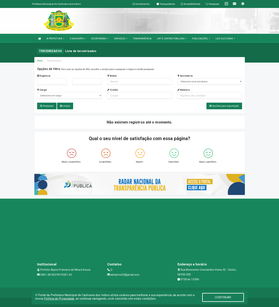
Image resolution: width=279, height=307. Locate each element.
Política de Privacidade (59, 298)
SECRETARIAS (99, 38)
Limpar (65, 105)
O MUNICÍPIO (78, 38)
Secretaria (185, 75)
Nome (112, 75)
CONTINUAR (223, 297)
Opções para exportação (224, 105)
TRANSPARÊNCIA (142, 38)
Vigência (44, 75)
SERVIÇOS (120, 38)
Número (183, 89)
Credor (112, 89)
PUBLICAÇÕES (201, 38)
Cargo (42, 89)
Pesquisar (47, 105)
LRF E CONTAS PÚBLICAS (171, 38)
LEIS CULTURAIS (225, 38)
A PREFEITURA (55, 38)
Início (40, 60)
